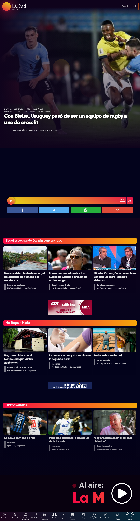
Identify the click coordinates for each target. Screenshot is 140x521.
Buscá (125, 6)
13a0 (63, 518)
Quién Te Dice (35, 518)
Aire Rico (54, 518)
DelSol (19, 6)
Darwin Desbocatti (25, 518)
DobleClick (4, 518)
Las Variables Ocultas (130, 518)
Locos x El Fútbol (105, 518)
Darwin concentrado (13, 108)
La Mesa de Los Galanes (44, 518)
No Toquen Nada (15, 518)
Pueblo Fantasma (72, 518)
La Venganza (83, 518)
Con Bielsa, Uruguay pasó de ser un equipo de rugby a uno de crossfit (65, 119)
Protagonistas (94, 518)
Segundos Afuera (118, 518)
